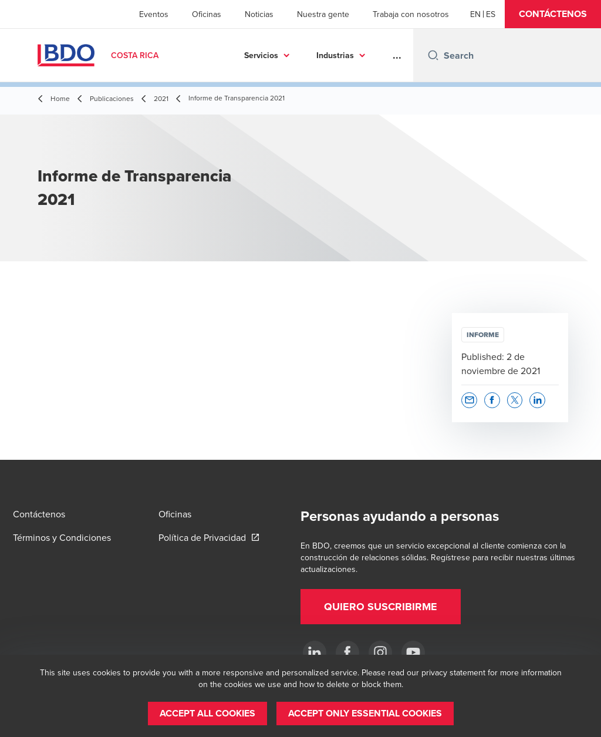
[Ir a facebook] (347, 652)
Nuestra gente (323, 14)
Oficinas (206, 14)
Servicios (261, 55)
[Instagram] (380, 652)
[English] (475, 14)
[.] (314, 652)
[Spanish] (490, 14)
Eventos (153, 14)
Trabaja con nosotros (411, 14)
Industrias (335, 55)
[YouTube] (413, 652)
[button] (553, 14)
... (397, 55)
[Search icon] (433, 55)
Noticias (259, 14)
